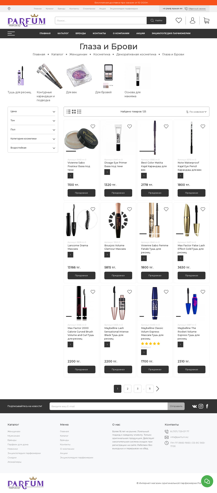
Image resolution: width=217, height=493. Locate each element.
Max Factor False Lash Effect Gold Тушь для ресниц (191, 249)
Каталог (50, 9)
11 (150, 388)
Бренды (61, 9)
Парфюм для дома (18, 444)
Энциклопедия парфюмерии (124, 9)
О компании (89, 9)
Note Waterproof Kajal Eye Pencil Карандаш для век (189, 166)
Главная (38, 9)
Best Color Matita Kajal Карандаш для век (154, 166)
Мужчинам (14, 435)
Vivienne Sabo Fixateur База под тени (79, 166)
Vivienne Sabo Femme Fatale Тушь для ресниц (154, 249)
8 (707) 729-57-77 (179, 431)
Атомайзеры (14, 461)
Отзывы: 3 (146, 347)
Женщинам (78, 54)
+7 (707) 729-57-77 (172, 9)
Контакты (74, 9)
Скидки (12, 457)
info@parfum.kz (179, 437)
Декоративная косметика (136, 54)
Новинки (13, 448)
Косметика (101, 54)
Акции (102, 9)
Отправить (176, 406)
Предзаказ (81, 192)
